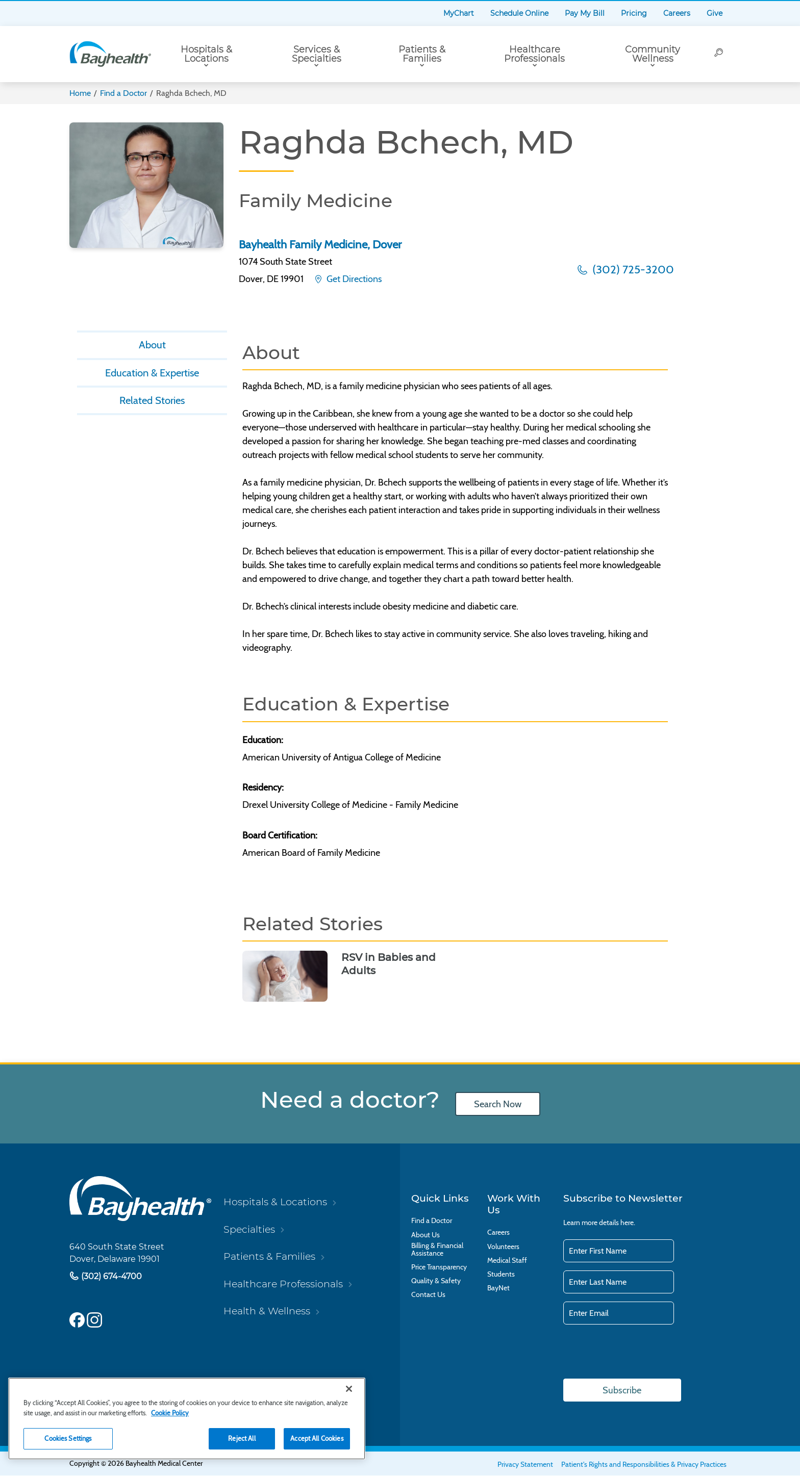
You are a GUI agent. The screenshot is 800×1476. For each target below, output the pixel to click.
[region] (186, 1419)
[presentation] (640, 1352)
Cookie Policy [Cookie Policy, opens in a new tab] (170, 1413)
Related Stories (152, 406)
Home (80, 93)
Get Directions (353, 279)
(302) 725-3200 (632, 269)
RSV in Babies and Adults (388, 964)
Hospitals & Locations (206, 54)
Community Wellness (652, 54)
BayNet (498, 1288)
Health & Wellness (266, 1311)
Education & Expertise (152, 376)
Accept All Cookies (316, 1438)
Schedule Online (519, 13)
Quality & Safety (436, 1281)
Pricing (634, 13)
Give (714, 13)
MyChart (458, 13)
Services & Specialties (316, 54)
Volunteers (503, 1247)
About (152, 346)
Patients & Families (421, 54)
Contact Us (428, 1295)
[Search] (719, 54)
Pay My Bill (585, 13)
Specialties (249, 1229)
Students (501, 1274)
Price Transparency (439, 1267)
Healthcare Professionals (534, 54)
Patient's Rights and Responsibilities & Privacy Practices (644, 1464)
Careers (676, 13)
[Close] (349, 1389)
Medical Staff (507, 1260)
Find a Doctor (123, 93)
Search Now (497, 1104)
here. (627, 1222)
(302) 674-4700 (110, 1276)
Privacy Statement (525, 1464)
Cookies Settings (67, 1438)
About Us (425, 1235)
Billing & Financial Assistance (437, 1249)
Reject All (241, 1438)
